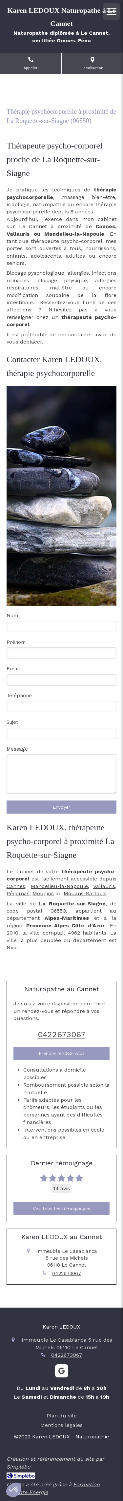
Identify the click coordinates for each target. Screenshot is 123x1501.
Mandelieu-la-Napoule (59, 886)
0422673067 (62, 1034)
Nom (12, 616)
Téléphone (19, 696)
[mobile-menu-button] (111, 11)
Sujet (12, 722)
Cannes (16, 886)
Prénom (16, 642)
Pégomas (18, 893)
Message (17, 749)
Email (13, 669)
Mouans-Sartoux (85, 893)
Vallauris (104, 886)
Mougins (43, 893)
